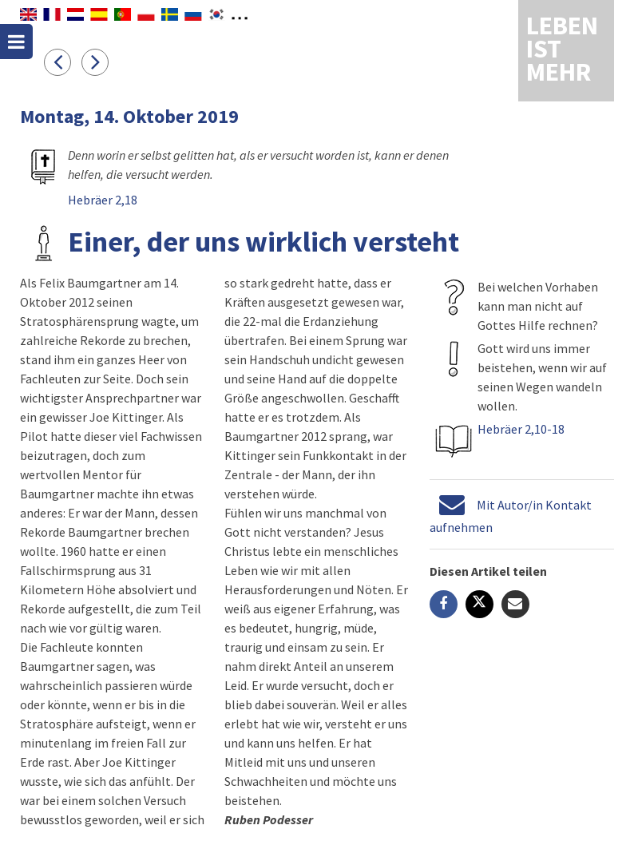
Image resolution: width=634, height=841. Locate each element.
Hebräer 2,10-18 (521, 429)
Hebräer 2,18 (102, 200)
